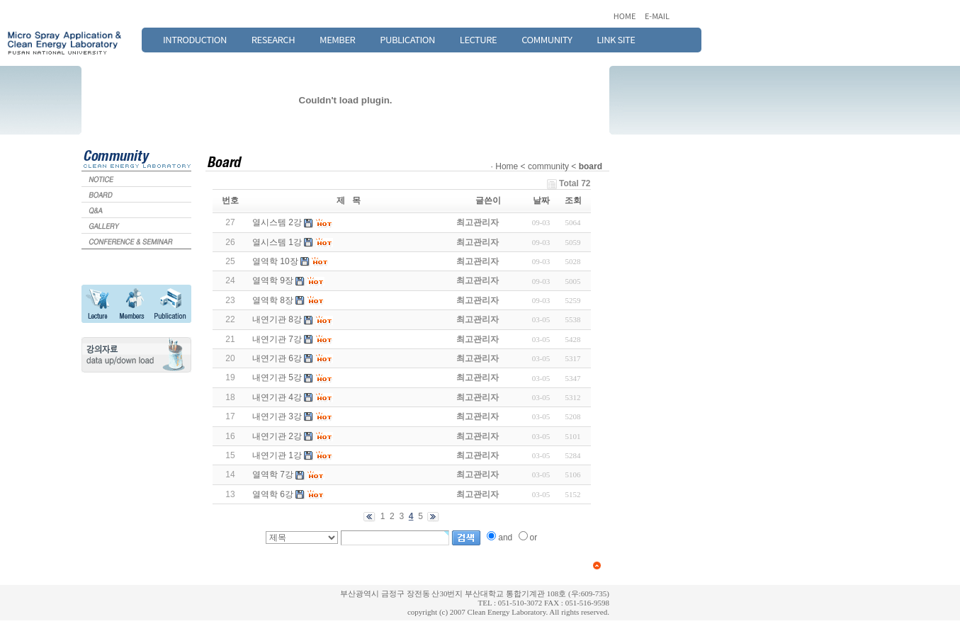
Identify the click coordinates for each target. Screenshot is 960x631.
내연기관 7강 (277, 339)
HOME (626, 15)
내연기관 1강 (277, 455)
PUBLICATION (407, 39)
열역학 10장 (275, 261)
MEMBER (337, 39)
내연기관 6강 (277, 358)
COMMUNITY (546, 39)
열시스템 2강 (277, 222)
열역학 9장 (272, 280)
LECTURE (478, 39)
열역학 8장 (272, 300)
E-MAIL (657, 15)
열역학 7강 (272, 474)
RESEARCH (273, 39)
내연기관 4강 (277, 397)
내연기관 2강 (277, 436)
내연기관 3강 (277, 416)
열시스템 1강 (277, 242)
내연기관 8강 (277, 319)
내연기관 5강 (277, 377)
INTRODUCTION (195, 39)
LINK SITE (616, 39)
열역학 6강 (272, 494)
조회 (573, 200)
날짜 (541, 200)
